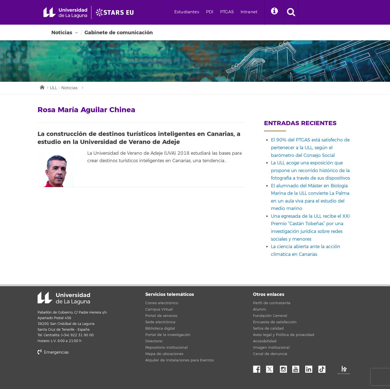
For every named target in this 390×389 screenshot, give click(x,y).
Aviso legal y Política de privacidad (283, 335)
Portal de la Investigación (168, 335)
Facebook (259, 367)
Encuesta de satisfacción (275, 322)
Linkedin (311, 367)
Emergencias (53, 352)
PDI (209, 12)
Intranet (249, 12)
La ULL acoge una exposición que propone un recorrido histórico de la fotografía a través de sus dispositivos (310, 170)
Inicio (42, 87)
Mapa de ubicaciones (164, 354)
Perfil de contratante (272, 303)
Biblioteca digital (160, 328)
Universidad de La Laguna (64, 298)
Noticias (61, 32)
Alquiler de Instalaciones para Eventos (179, 360)
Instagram (285, 367)
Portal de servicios (161, 316)
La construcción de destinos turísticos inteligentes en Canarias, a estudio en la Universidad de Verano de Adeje (139, 138)
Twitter (272, 367)
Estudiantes (186, 12)
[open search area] (291, 12)
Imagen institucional (271, 347)
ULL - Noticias (64, 88)
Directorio (153, 341)
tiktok (324, 367)
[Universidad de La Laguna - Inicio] (67, 12)
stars (79, 371)
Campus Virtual (159, 309)
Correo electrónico (161, 303)
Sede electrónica (160, 322)
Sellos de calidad (268, 328)
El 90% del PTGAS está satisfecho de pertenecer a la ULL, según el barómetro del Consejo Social (310, 147)
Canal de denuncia (270, 354)
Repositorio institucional (166, 347)
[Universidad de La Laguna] (116, 12)
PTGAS (227, 12)
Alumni (259, 309)
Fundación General (270, 316)
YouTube (298, 367)
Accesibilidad (264, 341)
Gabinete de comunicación (119, 32)
